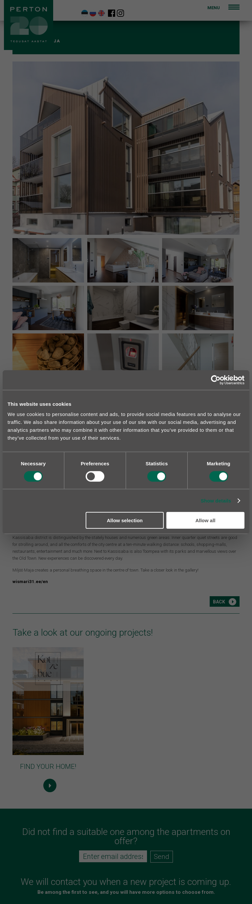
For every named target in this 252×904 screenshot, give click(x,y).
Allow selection (125, 520)
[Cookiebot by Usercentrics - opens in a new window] (215, 380)
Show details (216, 500)
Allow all (205, 520)
